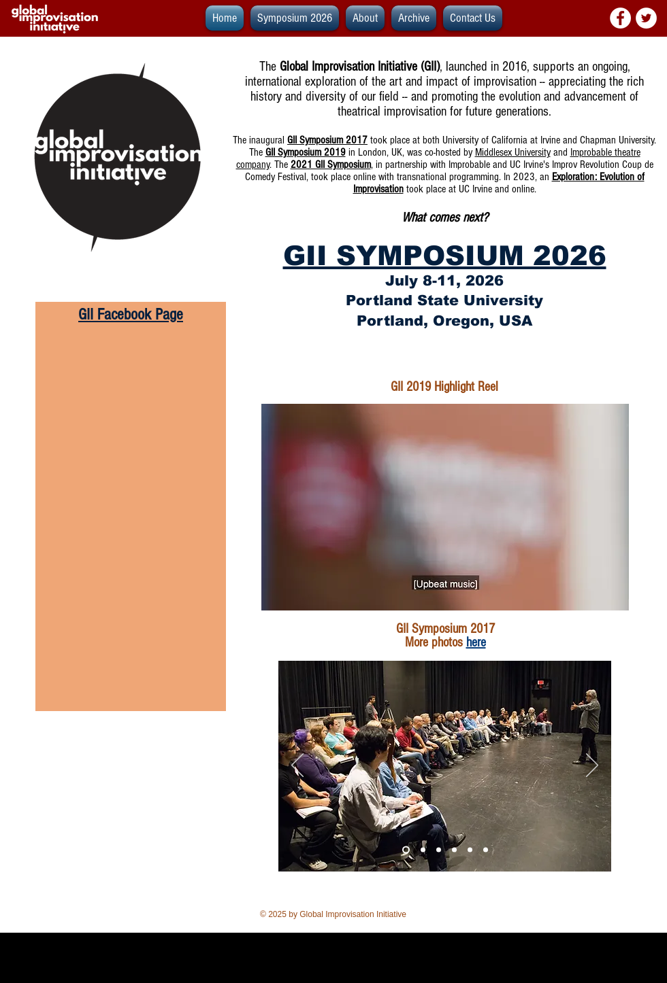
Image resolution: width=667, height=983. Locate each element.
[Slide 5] (454, 850)
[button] (414, 18)
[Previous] (297, 766)
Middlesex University (513, 152)
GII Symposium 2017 (327, 140)
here (476, 642)
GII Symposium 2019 (305, 152)
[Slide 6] (485, 850)
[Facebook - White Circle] (620, 18)
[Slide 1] (423, 850)
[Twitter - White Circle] (646, 18)
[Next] (592, 766)
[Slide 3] (406, 850)
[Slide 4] (470, 850)
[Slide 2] (438, 850)
